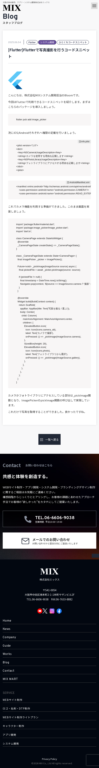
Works (7, 654)
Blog (6, 662)
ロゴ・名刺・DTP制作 (16, 708)
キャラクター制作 (13, 726)
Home (7, 621)
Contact (8, 671)
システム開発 (11, 743)
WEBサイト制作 (12, 700)
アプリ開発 (9, 734)
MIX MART (10, 679)
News (6, 629)
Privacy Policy (49, 759)
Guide (7, 646)
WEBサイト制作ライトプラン (21, 717)
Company (9, 637)
